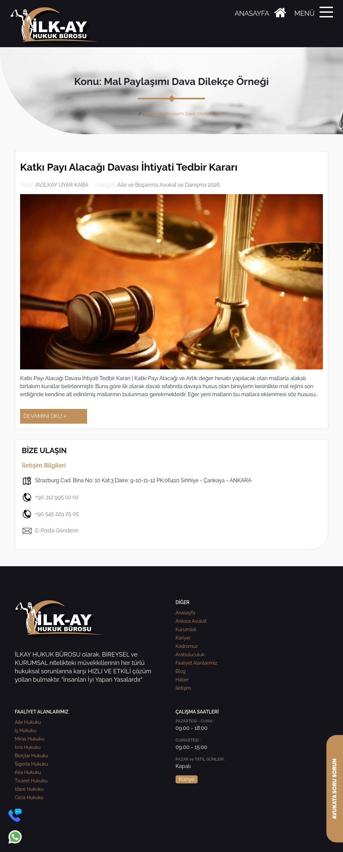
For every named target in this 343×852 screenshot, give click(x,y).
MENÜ (304, 13)
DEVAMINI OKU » (44, 416)
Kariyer (183, 638)
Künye (186, 779)
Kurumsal (186, 629)
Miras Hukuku (29, 739)
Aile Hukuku (28, 722)
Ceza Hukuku (29, 797)
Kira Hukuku (28, 772)
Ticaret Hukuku (31, 780)
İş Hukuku (25, 730)
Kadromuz (187, 646)
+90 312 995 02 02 (50, 497)
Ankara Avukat (191, 621)
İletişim (183, 688)
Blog (181, 671)
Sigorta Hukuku (31, 764)
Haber (182, 679)
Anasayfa (126, 113)
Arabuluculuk (190, 654)
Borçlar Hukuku (31, 755)
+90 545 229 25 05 (50, 514)
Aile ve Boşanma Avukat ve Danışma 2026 (168, 185)
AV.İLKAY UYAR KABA (61, 185)
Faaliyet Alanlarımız (196, 663)
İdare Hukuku (29, 789)
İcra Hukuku (28, 747)
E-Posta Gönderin (50, 531)
